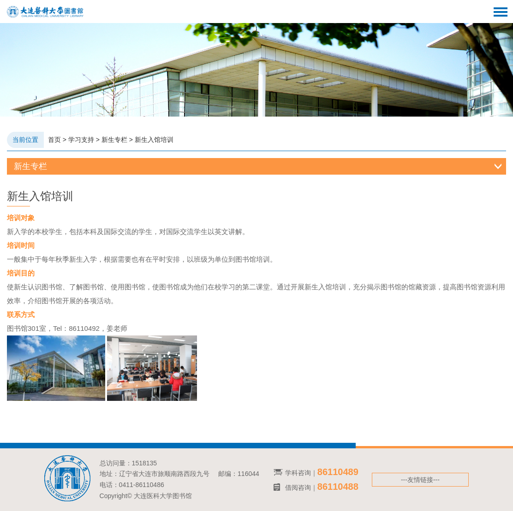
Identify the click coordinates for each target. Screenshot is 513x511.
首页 (54, 139)
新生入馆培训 (154, 139)
